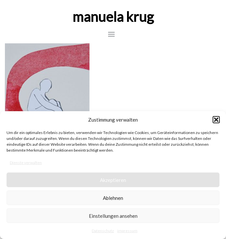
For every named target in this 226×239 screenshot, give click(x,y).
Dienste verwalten (26, 162)
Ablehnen (113, 198)
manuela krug (113, 16)
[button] (216, 119)
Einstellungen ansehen (113, 216)
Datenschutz (103, 230)
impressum (127, 230)
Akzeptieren (113, 180)
